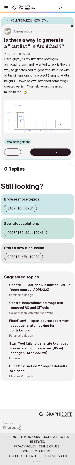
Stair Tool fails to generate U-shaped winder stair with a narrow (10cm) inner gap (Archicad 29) (38, 348)
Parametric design (21, 295)
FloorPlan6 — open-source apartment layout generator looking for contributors (39, 325)
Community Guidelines (36, 451)
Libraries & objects (21, 376)
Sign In (68, 7)
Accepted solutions (25, 233)
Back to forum (20, 208)
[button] (8, 152)
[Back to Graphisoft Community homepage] (24, 7)
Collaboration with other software (31, 313)
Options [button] (68, 19)
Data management (18, 142)
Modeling (15, 358)
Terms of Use (49, 446)
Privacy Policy (25, 446)
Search (47, 7)
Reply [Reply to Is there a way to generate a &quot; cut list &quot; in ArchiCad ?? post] (53, 152)
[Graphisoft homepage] (55, 414)
